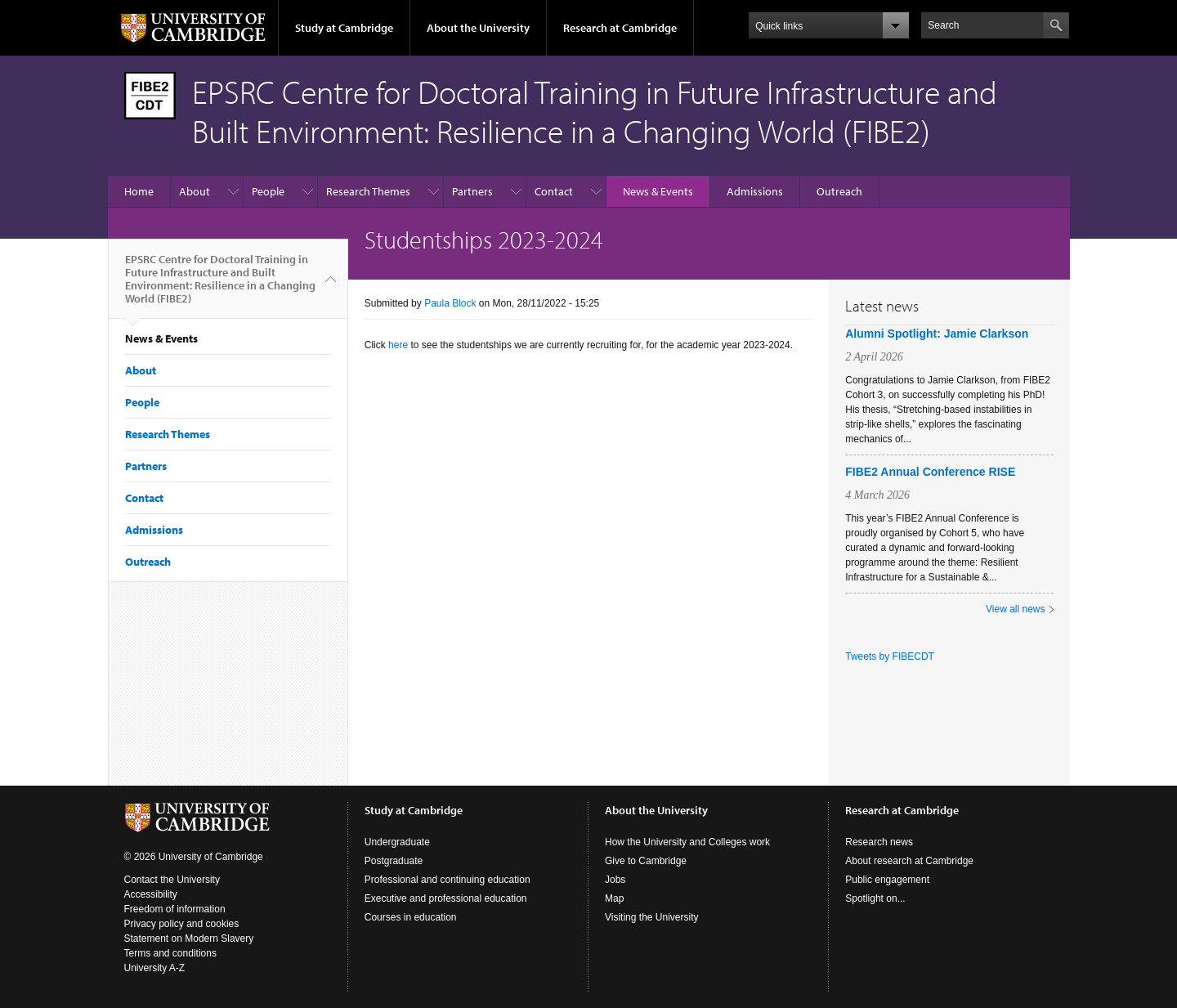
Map (614, 898)
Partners (472, 191)
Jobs (615, 879)
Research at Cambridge (620, 27)
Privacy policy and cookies (181, 924)
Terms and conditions (170, 953)
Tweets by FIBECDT (889, 656)
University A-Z (155, 968)
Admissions (755, 191)
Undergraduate (397, 842)
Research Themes (368, 191)
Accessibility (150, 894)
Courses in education (411, 917)
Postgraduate (394, 861)
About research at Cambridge (909, 861)
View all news (1015, 609)
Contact (554, 191)
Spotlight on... (875, 898)
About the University (478, 27)
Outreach (839, 191)
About (194, 191)
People (268, 191)
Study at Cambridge (344, 27)
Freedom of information (175, 909)
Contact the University (172, 879)
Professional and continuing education (447, 879)
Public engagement (887, 879)
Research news (879, 842)
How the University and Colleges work (687, 842)
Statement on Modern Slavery (189, 938)
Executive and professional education (446, 898)
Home (139, 191)
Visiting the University (652, 917)
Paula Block (450, 303)
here (398, 345)
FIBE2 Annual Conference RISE (930, 471)
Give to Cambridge (646, 861)
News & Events (658, 191)
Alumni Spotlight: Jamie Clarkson (936, 333)
